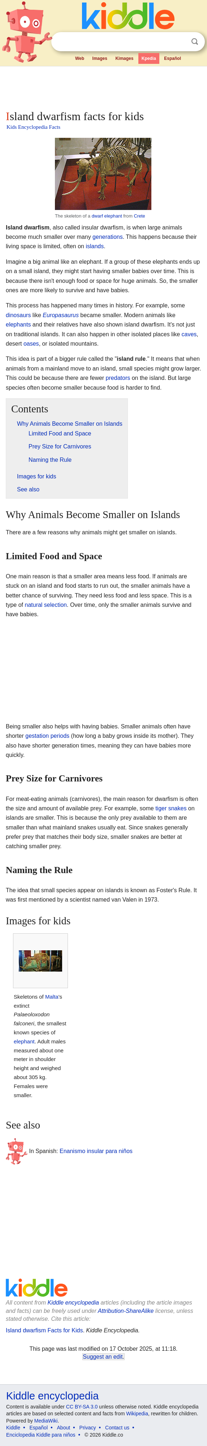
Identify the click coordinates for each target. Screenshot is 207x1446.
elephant (24, 1041)
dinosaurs (18, 315)
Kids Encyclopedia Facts (33, 127)
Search (194, 42)
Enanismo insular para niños (96, 1151)
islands (95, 246)
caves (189, 334)
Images (99, 58)
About (63, 1427)
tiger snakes (170, 808)
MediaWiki (46, 1421)
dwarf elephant (107, 216)
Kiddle (13, 1427)
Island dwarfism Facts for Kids (44, 1330)
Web (79, 58)
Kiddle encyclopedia (73, 1303)
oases (31, 344)
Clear (180, 42)
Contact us (117, 1427)
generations (107, 237)
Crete (139, 216)
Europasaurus (61, 315)
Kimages (124, 58)
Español (172, 58)
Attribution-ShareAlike (126, 1311)
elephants (18, 324)
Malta (52, 997)
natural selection (46, 605)
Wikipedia (137, 1413)
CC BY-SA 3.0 (82, 1407)
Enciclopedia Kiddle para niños (40, 1435)
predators (118, 378)
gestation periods (47, 736)
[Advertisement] (103, 86)
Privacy (87, 1427)
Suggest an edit (102, 1357)
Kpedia (149, 58)
